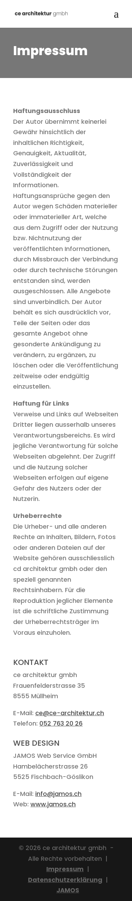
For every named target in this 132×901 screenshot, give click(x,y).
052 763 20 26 (61, 723)
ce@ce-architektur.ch (69, 713)
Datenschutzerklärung (65, 879)
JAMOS (67, 890)
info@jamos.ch (58, 793)
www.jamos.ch (53, 804)
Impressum (65, 869)
